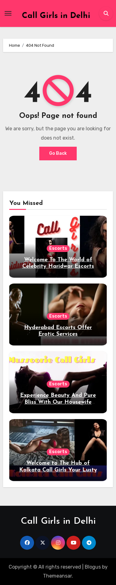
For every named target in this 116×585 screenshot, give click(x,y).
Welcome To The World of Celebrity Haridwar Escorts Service (58, 266)
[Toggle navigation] (8, 13)
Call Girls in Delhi (56, 16)
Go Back (58, 153)
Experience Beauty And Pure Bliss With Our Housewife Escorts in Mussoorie (58, 402)
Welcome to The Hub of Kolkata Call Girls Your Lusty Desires (58, 469)
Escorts (58, 248)
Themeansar (57, 576)
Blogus (93, 567)
